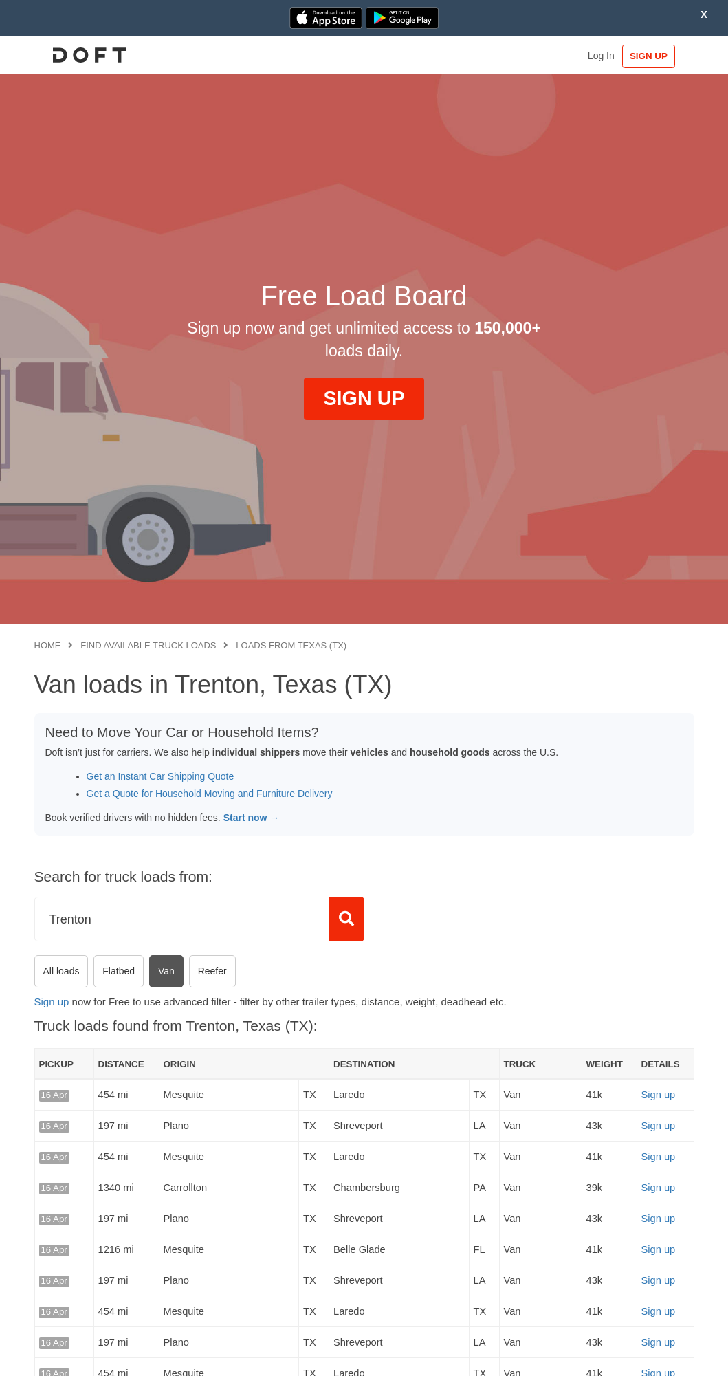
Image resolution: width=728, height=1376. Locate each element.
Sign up (51, 1001)
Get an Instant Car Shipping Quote (160, 776)
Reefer (212, 970)
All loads (61, 970)
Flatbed (118, 970)
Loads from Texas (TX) (291, 645)
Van (166, 970)
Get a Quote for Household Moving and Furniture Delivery (210, 793)
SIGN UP (651, 56)
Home (47, 645)
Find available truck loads (148, 645)
